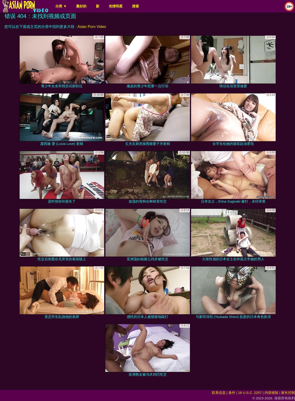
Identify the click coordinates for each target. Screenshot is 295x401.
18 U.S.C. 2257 (250, 393)
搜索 (135, 6)
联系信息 (219, 393)
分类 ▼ (61, 6)
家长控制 (288, 393)
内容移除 (271, 393)
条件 (231, 393)
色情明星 (116, 6)
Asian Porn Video (91, 27)
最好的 (81, 6)
